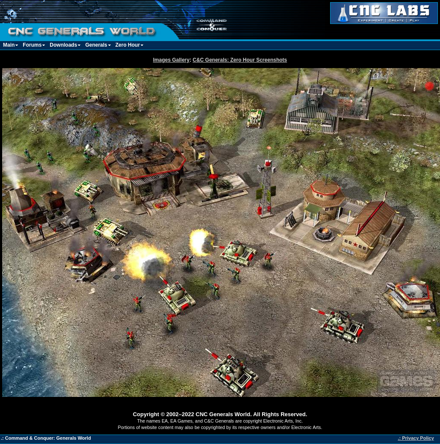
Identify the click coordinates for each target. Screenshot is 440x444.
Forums (32, 45)
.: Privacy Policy (416, 438)
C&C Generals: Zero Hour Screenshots (240, 60)
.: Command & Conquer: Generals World (46, 438)
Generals (96, 45)
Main (9, 45)
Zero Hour (127, 45)
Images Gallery (171, 60)
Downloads (63, 45)
